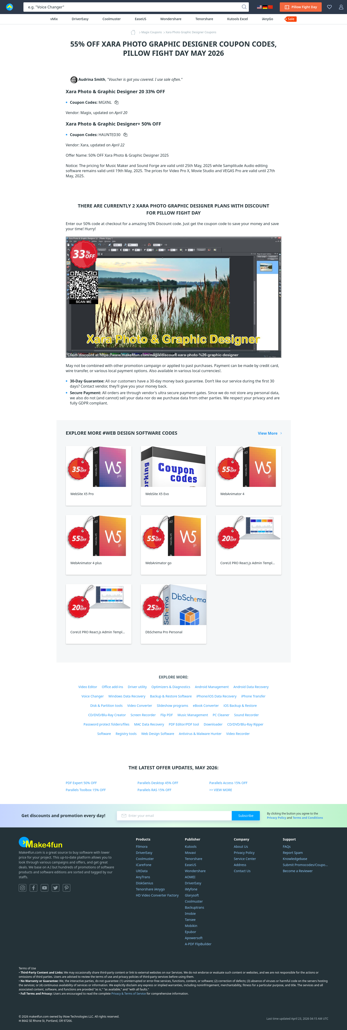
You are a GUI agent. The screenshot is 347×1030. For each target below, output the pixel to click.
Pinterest (66, 888)
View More (268, 433)
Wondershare (170, 19)
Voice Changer (93, 696)
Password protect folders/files (107, 724)
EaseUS (140, 19)
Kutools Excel (237, 19)
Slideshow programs (172, 705)
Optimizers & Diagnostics (170, 687)
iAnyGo (267, 19)
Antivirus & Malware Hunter (200, 733)
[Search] (244, 7)
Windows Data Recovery (127, 696)
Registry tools (126, 733)
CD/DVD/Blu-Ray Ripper (245, 724)
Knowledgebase (295, 858)
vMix (54, 19)
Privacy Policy (276, 818)
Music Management (193, 715)
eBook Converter (206, 705)
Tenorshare (204, 19)
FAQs (287, 846)
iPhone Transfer (253, 696)
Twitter (55, 888)
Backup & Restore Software (171, 696)
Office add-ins (112, 687)
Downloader (213, 724)
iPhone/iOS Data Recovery (216, 696)
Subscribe (245, 815)
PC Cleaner (221, 715)
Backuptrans (194, 907)
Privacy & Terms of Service (128, 994)
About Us (241, 846)
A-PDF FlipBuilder (198, 944)
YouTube (44, 888)
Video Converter (139, 705)
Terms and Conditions (308, 818)
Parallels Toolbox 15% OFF (86, 790)
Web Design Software (157, 733)
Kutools (191, 846)
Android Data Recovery (251, 687)
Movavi (190, 852)
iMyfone (191, 889)
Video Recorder (238, 733)
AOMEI (190, 877)
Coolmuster (112, 19)
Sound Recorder (246, 715)
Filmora (141, 846)
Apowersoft (193, 938)
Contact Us (242, 871)
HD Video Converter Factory (157, 895)
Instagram (22, 888)
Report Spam (293, 852)
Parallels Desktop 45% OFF (158, 783)
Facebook (33, 888)
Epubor (190, 932)
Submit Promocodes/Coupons (305, 865)
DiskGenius (144, 883)
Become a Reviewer (298, 871)
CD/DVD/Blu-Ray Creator (107, 715)
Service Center (245, 858)
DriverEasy (80, 19)
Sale (291, 19)
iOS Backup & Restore (240, 705)
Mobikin (191, 925)
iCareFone (143, 865)
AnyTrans (143, 877)
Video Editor (87, 687)
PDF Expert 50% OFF (81, 783)
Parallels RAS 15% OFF (155, 790)
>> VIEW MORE (220, 790)
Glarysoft (192, 895)
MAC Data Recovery (149, 724)
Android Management (212, 687)
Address (240, 865)
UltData (142, 871)
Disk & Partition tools (106, 705)
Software (104, 733)
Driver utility (137, 687)
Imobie (190, 913)
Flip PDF (166, 715)
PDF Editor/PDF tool (184, 724)
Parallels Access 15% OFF (228, 783)
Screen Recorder (143, 715)
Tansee (190, 919)
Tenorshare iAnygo (150, 889)
